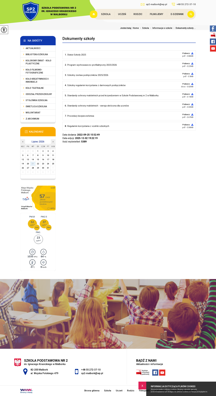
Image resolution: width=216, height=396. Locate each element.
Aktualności (33, 48)
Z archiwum (32, 119)
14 (33, 159)
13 (28, 159)
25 (53, 164)
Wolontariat (33, 112)
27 (28, 168)
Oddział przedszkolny (39, 94)
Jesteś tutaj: (126, 28)
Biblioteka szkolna (37, 54)
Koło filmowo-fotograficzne (34, 71)
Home (136, 28)
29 (38, 168)
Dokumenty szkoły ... (184, 28)
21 (33, 164)
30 (43, 168)
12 (23, 159)
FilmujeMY (156, 14)
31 (48, 168)
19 (23, 164)
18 (53, 159)
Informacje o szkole (160, 28)
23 (43, 164)
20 (28, 164)
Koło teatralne (35, 88)
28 (33, 168)
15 (38, 159)
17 (48, 159)
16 (43, 159)
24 (48, 164)
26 (23, 168)
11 (53, 155)
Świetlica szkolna (36, 106)
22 (38, 164)
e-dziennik (177, 14)
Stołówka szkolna (36, 100)
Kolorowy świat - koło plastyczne (38, 62)
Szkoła (106, 14)
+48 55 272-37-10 (184, 4)
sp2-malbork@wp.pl (154, 4)
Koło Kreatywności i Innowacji (37, 80)
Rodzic (138, 14)
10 (48, 155)
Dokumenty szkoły (78, 38)
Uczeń (122, 14)
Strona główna (94, 14)
